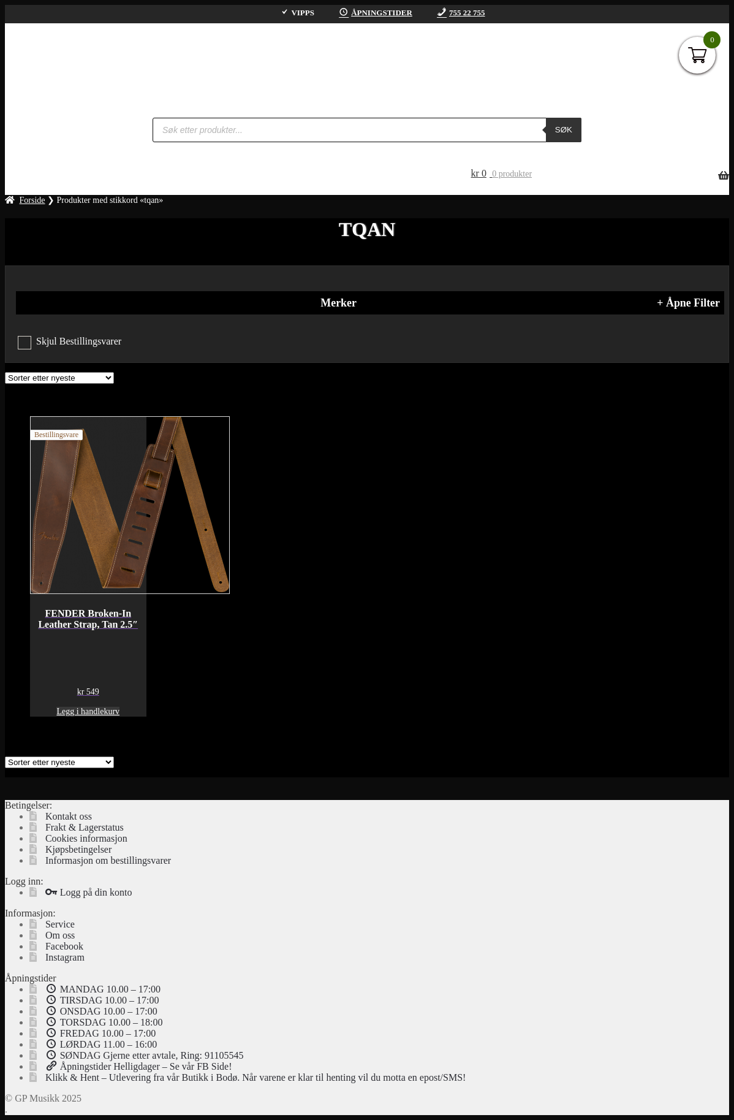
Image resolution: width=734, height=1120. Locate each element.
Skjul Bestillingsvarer (78, 341)
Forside (32, 200)
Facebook (64, 946)
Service (60, 924)
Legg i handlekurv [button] (87, 711)
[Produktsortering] (59, 378)
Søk (563, 129)
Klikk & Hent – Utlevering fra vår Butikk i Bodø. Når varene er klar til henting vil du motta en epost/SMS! (255, 1077)
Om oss (60, 935)
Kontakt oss (68, 816)
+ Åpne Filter (688, 303)
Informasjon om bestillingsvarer (108, 860)
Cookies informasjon (86, 838)
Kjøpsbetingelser (78, 849)
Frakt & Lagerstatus (84, 827)
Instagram (65, 957)
